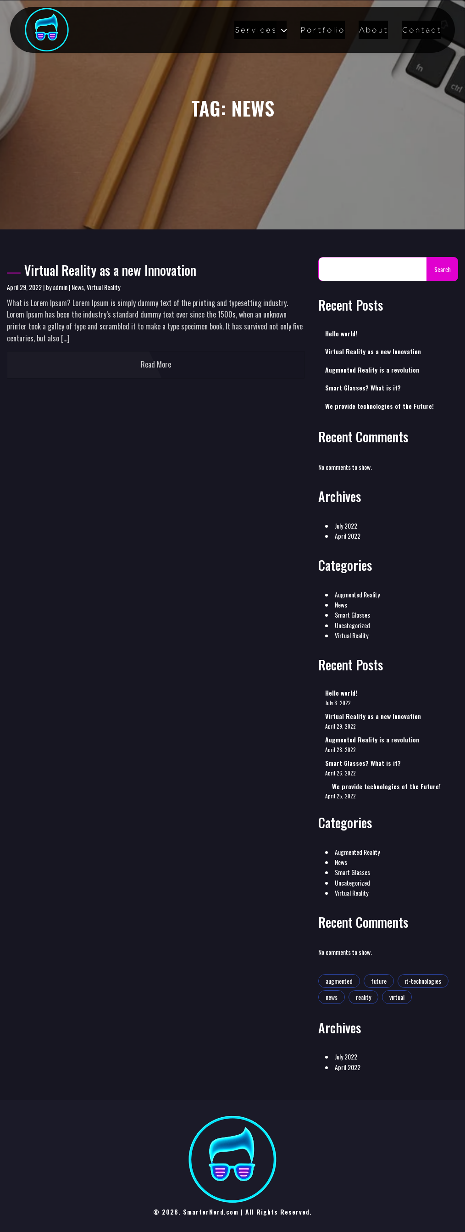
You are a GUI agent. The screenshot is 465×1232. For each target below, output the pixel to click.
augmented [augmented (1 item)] (339, 981)
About (373, 30)
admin (60, 287)
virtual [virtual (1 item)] (396, 997)
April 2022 (347, 536)
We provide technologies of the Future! (379, 406)
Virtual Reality (103, 287)
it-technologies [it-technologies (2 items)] (423, 981)
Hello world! (341, 333)
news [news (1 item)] (332, 997)
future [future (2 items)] (379, 981)
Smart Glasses (352, 614)
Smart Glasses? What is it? (363, 388)
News (78, 287)
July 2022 (346, 525)
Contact (421, 30)
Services (255, 30)
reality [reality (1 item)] (363, 997)
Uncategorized (352, 625)
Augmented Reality (357, 594)
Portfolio (322, 30)
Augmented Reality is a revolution (372, 370)
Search (442, 269)
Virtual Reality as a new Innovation (101, 270)
